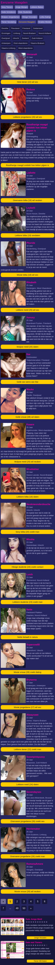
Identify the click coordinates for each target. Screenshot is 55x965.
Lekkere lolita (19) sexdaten (27, 235)
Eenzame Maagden (27, 22)
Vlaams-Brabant (37, 43)
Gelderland (38, 28)
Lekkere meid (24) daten (27, 784)
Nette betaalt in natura (27, 637)
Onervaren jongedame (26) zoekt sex (27, 821)
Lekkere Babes (37, 7)
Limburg (16, 33)
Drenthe (4, 28)
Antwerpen (6, 43)
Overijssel (5, 38)
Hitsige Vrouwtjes (29, 17)
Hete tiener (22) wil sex (27, 82)
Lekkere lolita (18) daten (27, 497)
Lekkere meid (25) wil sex (27, 310)
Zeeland (25, 38)
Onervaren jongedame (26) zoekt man (27, 856)
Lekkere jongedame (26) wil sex (27, 117)
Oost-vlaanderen (20, 43)
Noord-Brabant (29, 33)
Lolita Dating (45, 17)
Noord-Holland (45, 33)
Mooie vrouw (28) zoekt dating (27, 672)
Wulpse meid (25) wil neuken (27, 462)
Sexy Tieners (6, 7)
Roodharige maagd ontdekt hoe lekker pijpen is (27, 165)
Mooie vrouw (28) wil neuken (27, 891)
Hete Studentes (25, 12)
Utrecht (16, 38)
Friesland (26, 28)
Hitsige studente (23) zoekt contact (27, 567)
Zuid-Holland (37, 38)
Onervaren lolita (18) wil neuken (27, 200)
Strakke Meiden (44, 22)
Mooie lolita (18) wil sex (27, 275)
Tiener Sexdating (8, 22)
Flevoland (15, 28)
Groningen (5, 33)
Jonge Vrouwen (40, 938)
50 (24, 908)
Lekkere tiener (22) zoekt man (27, 749)
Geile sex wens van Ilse (27, 382)
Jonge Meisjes (21, 7)
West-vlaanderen (25, 48)
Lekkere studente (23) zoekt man (27, 602)
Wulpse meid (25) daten (27, 347)
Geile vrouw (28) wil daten (27, 417)
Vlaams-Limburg (8, 48)
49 (17, 908)
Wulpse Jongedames (10, 17)
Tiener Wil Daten (40, 961)
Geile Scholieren (8, 12)
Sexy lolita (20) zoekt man (27, 532)
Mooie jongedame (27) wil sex (27, 707)
